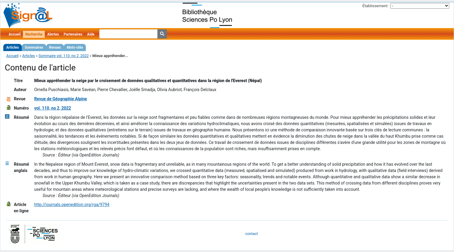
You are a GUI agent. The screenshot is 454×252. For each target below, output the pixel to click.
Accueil (15, 34)
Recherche (33, 34)
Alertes (53, 34)
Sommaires (34, 47)
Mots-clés (75, 47)
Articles (12, 47)
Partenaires (73, 34)
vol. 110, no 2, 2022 (52, 108)
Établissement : (376, 6)
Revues (55, 47)
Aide (90, 34)
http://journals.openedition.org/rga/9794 (71, 204)
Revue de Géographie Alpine (60, 98)
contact (251, 233)
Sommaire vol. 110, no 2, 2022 (63, 55)
